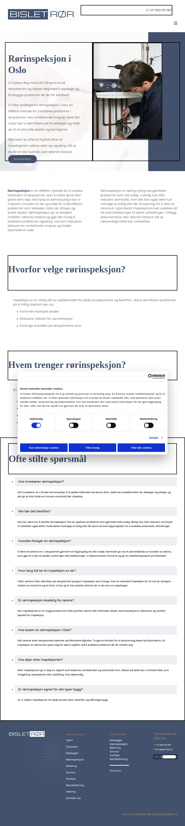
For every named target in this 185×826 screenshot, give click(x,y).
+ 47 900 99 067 (163, 745)
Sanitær (71, 778)
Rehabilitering (75, 785)
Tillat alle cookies (141, 447)
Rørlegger (72, 753)
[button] (22, 159)
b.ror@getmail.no (164, 749)
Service (70, 772)
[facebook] (162, 756)
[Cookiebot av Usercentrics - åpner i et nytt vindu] (150, 376)
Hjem (69, 740)
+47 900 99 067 (160, 10)
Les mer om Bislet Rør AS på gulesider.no (149, 814)
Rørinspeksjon (75, 759)
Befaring (71, 765)
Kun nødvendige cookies (44, 447)
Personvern (115, 770)
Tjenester (72, 746)
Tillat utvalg (92, 447)
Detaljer (154, 437)
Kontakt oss (73, 798)
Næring (71, 791)
